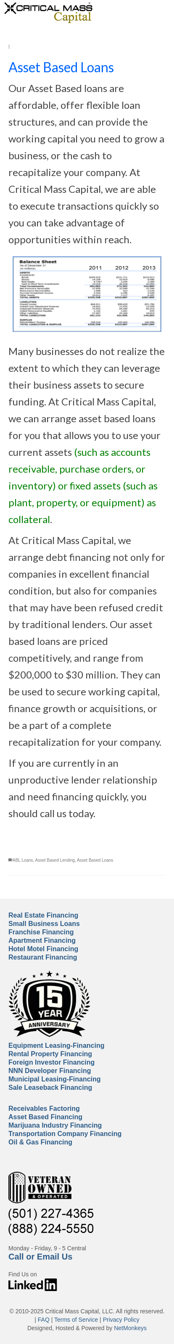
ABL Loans (23, 860)
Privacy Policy (121, 1319)
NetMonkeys (130, 1328)
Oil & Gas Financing (40, 1142)
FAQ (44, 1319)
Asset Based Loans (95, 860)
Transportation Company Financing (64, 1133)
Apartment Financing (42, 940)
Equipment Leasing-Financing (56, 1045)
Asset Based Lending (55, 860)
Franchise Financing (41, 932)
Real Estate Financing (43, 915)
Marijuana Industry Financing (55, 1125)
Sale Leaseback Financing (50, 1087)
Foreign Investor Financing (51, 1062)
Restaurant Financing (42, 957)
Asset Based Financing (45, 1116)
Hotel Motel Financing (43, 948)
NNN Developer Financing (49, 1070)
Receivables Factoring (44, 1108)
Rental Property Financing (50, 1053)
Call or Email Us (40, 1256)
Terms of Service (76, 1319)
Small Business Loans (44, 923)
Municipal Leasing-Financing (54, 1079)
